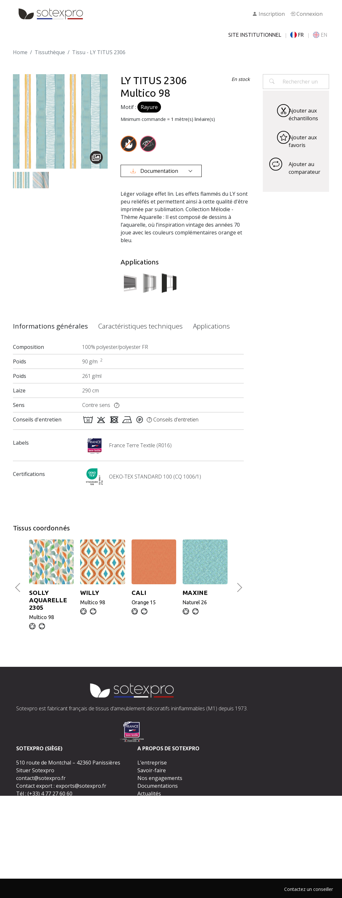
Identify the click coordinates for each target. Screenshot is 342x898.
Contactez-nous (166, 822)
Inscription (268, 13)
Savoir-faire (151, 770)
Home (20, 52)
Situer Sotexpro (35, 770)
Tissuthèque (50, 52)
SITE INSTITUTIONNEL (254, 35)
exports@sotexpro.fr (81, 785)
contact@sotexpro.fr (41, 778)
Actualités (149, 793)
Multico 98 (51, 604)
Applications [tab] (211, 326)
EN (320, 35)
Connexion (306, 13)
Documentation (155, 170)
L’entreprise (152, 762)
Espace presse (154, 801)
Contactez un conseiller (308, 889)
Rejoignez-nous (156, 809)
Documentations (157, 785)
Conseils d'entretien (172, 419)
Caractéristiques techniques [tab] (140, 326)
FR (297, 35)
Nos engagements (159, 778)
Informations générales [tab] (50, 326)
